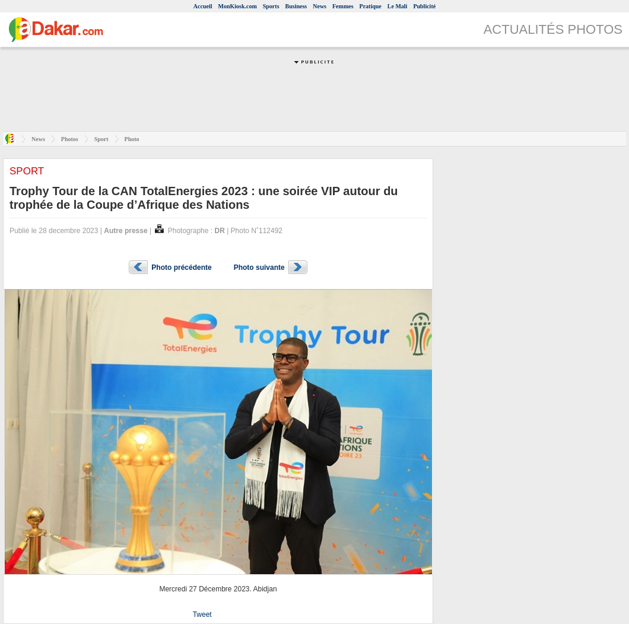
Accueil (202, 6)
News (319, 6)
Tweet (202, 614)
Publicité (424, 6)
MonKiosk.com (237, 6)
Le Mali (397, 6)
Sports (271, 6)
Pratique (371, 6)
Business (296, 6)
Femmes (343, 6)
